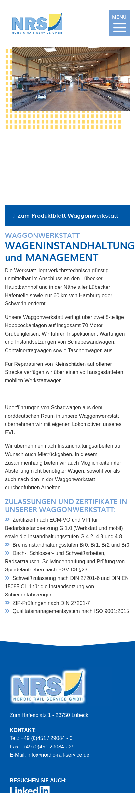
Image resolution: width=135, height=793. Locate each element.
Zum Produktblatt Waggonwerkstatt (68, 215)
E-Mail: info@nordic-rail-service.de (49, 755)
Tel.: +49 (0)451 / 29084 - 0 (41, 738)
